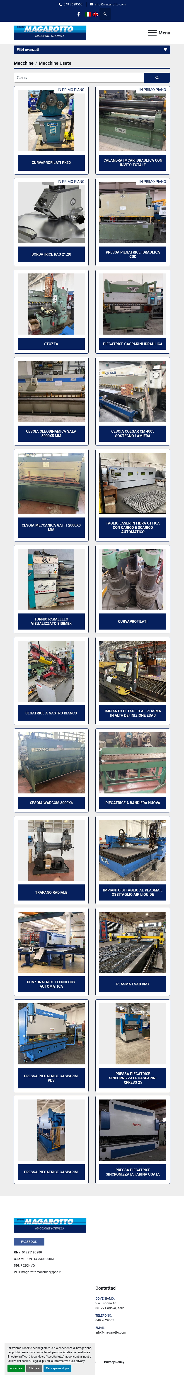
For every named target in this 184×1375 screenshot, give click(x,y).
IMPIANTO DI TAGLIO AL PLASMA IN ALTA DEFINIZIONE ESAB (133, 713)
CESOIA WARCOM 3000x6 (51, 803)
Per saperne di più (57, 1368)
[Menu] (152, 33)
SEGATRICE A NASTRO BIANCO (51, 713)
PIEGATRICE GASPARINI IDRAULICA (132, 344)
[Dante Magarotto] (50, 1225)
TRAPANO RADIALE (51, 892)
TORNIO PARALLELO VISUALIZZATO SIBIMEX (51, 621)
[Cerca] (79, 78)
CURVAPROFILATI (133, 621)
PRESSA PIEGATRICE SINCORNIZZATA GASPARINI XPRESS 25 (133, 1078)
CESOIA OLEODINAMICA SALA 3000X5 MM (51, 433)
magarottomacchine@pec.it (41, 1272)
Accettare (16, 1368)
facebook (29, 1241)
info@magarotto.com (110, 4)
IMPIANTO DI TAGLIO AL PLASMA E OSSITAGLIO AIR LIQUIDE (132, 892)
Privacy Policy (114, 1362)
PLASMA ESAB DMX (133, 984)
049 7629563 (73, 4)
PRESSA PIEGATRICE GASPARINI (51, 1172)
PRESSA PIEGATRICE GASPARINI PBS (51, 1078)
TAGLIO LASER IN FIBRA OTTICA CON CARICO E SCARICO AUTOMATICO (133, 527)
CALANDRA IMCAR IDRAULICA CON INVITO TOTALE (133, 162)
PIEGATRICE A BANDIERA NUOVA (132, 803)
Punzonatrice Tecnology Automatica (51, 984)
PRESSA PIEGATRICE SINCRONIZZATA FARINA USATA (133, 1172)
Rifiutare (34, 1368)
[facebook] (78, 14)
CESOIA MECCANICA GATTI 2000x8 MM (51, 527)
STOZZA (51, 344)
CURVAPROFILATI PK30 (51, 162)
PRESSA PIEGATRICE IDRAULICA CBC (133, 254)
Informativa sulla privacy (69, 1361)
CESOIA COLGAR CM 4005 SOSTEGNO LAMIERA (132, 433)
